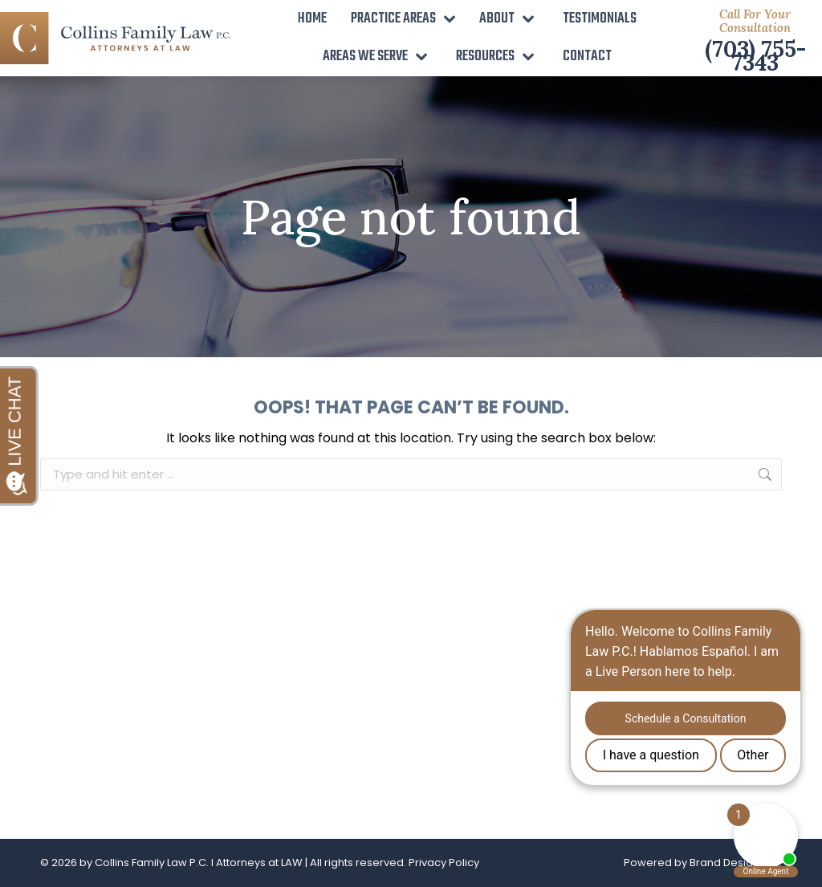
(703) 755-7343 (755, 56)
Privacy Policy (444, 862)
